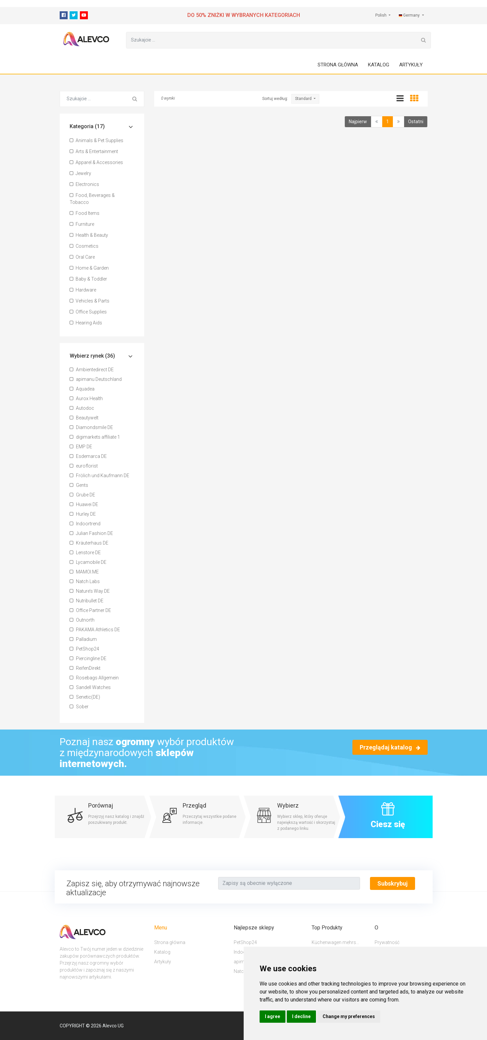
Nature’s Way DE (90, 591)
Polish (381, 15)
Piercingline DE (88, 658)
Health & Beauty (89, 235)
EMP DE (81, 447)
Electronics (84, 184)
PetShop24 (84, 649)
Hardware (83, 290)
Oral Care (82, 257)
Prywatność (387, 942)
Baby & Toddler (88, 279)
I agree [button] (272, 1016)
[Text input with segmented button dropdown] (289, 883)
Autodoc (82, 408)
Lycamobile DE (88, 562)
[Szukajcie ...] (271, 40)
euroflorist (84, 466)
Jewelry (80, 173)
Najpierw (358, 122)
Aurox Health (86, 398)
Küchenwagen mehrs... (335, 942)
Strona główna (338, 65)
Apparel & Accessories (96, 162)
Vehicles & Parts (89, 301)
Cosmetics (84, 246)
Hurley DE (83, 514)
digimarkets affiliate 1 (95, 437)
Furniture (82, 224)
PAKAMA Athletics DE (95, 630)
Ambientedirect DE (92, 370)
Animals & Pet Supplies (96, 140)
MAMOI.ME (84, 572)
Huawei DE (84, 504)
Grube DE (82, 495)
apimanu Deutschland (96, 379)
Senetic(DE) (85, 697)
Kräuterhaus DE (89, 543)
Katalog (378, 65)
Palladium (83, 639)
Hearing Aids (86, 323)
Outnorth (82, 620)
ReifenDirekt (85, 668)
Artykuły (411, 65)
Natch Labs (85, 581)
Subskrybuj (392, 883)
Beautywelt (84, 418)
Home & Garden (89, 268)
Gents (79, 485)
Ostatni (415, 122)
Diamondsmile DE (91, 427)
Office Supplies (88, 312)
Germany (410, 15)
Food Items (84, 213)
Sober (79, 707)
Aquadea (82, 389)
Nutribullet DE (86, 601)
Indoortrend (85, 524)
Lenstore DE (85, 553)
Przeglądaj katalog (390, 747)
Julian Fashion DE (91, 533)
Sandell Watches (90, 687)
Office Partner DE (90, 610)
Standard (304, 99)
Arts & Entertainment (94, 151)
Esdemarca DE (88, 456)
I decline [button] (301, 1016)
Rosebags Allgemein (94, 678)
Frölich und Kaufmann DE (99, 475)
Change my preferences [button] (349, 1016)
